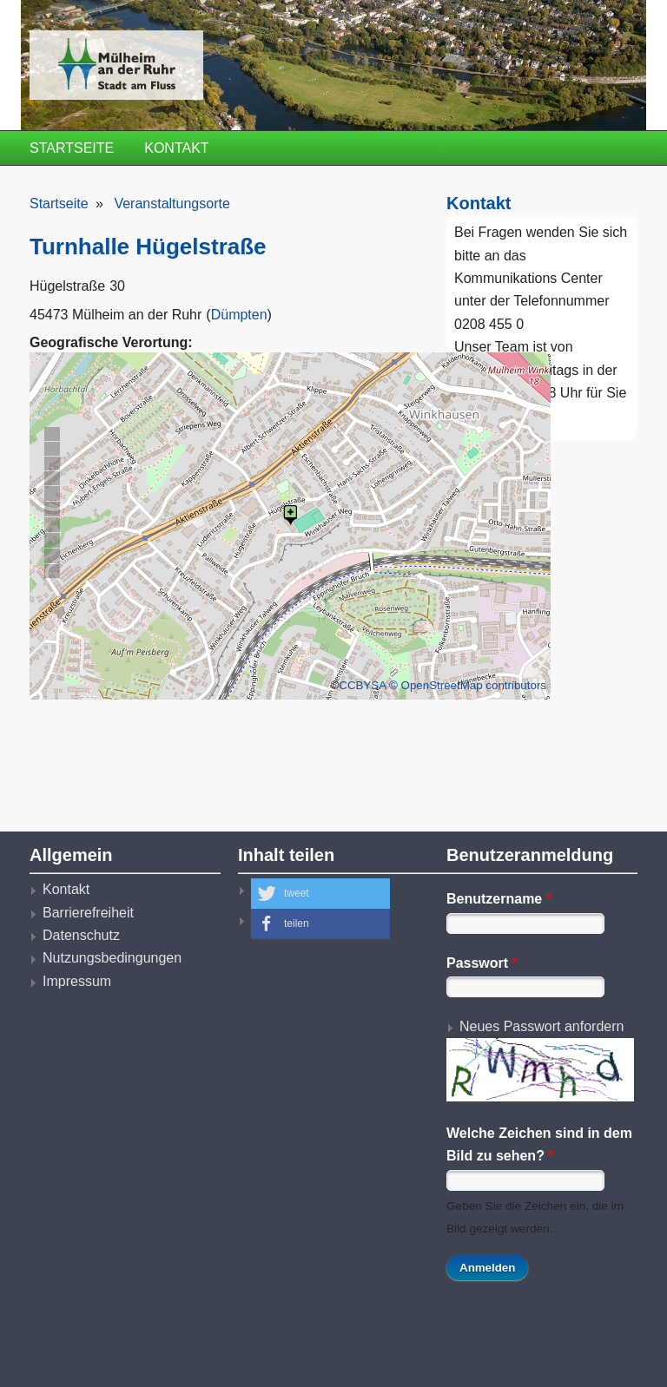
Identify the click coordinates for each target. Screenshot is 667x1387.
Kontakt (176, 148)
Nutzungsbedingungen (112, 957)
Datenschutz (81, 935)
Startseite (72, 148)
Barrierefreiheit (88, 912)
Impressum (77, 981)
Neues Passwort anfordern (541, 1026)
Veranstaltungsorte (171, 203)
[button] (320, 893)
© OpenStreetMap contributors (467, 685)
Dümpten (239, 314)
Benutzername (498, 898)
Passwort (482, 963)
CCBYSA (362, 685)
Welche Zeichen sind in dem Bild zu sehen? (539, 1144)
